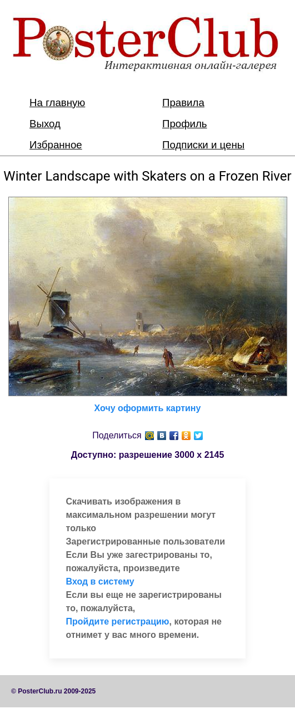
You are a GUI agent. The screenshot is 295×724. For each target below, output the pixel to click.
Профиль (184, 123)
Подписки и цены (203, 145)
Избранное (55, 145)
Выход (45, 123)
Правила (183, 102)
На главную (57, 102)
